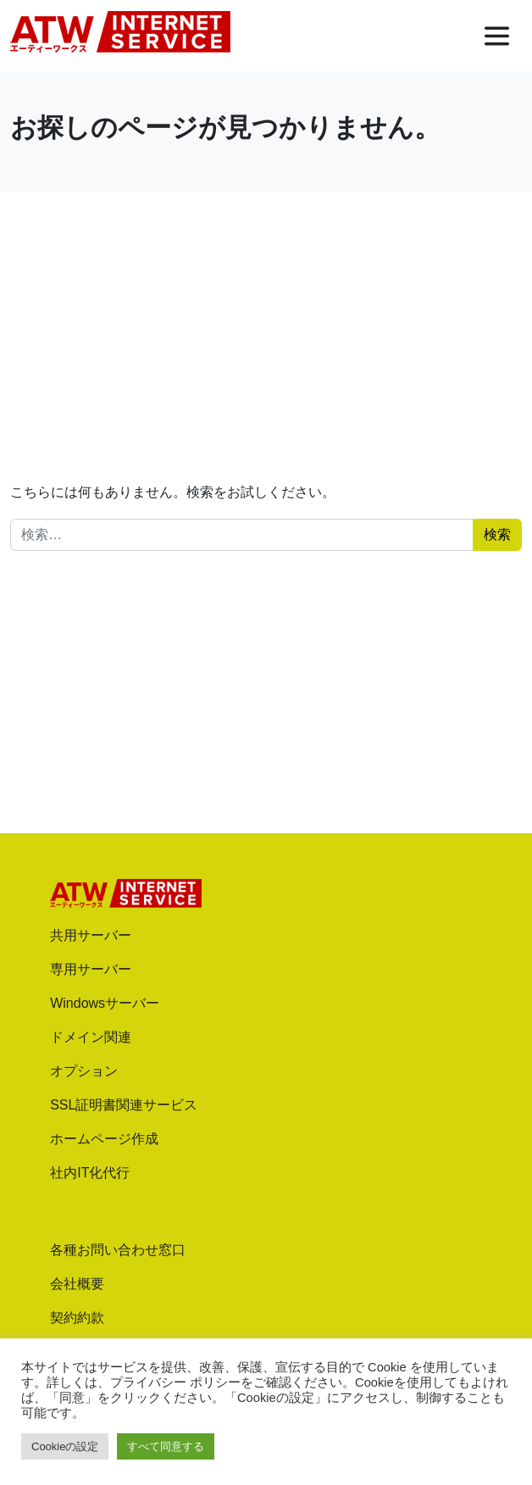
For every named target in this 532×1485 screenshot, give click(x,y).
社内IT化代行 (90, 1172)
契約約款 (77, 1317)
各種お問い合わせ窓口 (118, 1250)
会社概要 (77, 1283)
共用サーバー (90, 935)
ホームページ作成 (104, 1139)
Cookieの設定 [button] (64, 1446)
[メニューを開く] (497, 36)
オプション (84, 1071)
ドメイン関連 (90, 1037)
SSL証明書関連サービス (123, 1105)
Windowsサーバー (104, 1003)
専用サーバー (90, 969)
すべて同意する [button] (165, 1446)
